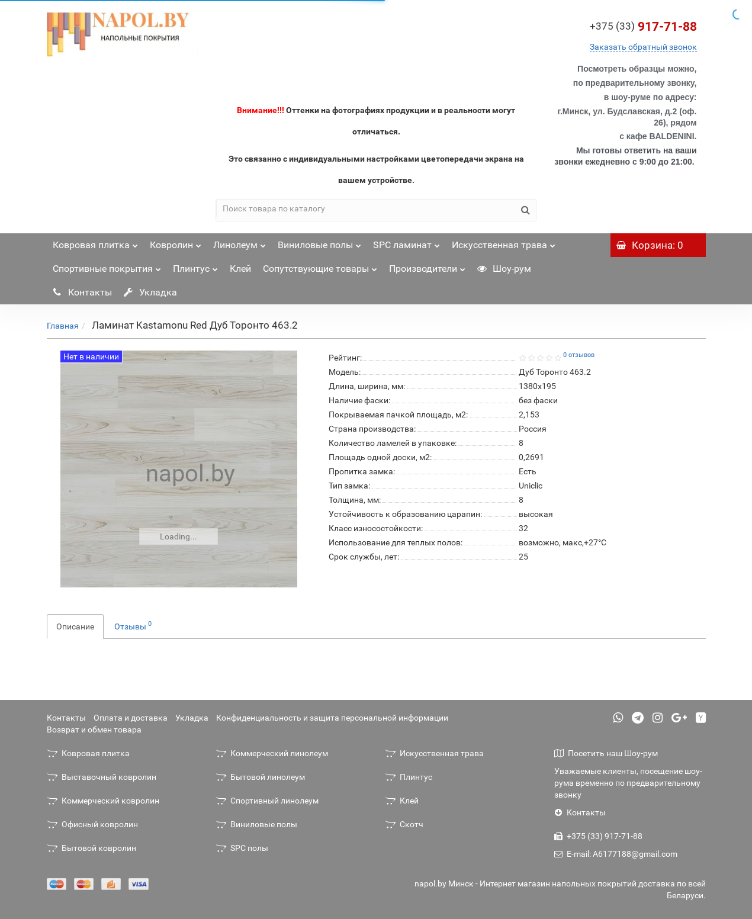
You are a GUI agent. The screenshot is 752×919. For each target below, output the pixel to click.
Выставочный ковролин (101, 777)
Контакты (82, 292)
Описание (75, 626)
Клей (240, 268)
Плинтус (195, 265)
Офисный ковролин (92, 824)
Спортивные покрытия (107, 265)
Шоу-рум (504, 268)
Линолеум (239, 241)
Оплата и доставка (131, 717)
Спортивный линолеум (267, 800)
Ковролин (175, 241)
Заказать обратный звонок (643, 47)
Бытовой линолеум (260, 777)
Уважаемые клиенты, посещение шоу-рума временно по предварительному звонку (628, 782)
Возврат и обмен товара (94, 729)
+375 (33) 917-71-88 (598, 836)
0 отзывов (578, 355)
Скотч (404, 824)
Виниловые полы (319, 241)
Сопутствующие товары (320, 265)
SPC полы (242, 848)
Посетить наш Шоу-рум (606, 753)
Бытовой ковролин (91, 848)
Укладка (150, 292)
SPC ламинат (406, 241)
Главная (63, 325)
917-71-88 (643, 27)
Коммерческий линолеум (272, 753)
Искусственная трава (503, 241)
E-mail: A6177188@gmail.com (615, 854)
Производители (427, 265)
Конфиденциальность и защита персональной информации (332, 717)
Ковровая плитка (95, 241)
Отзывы (133, 625)
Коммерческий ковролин (103, 800)
